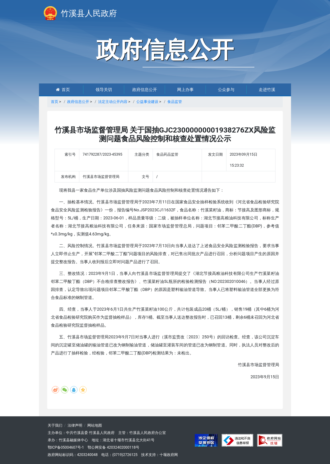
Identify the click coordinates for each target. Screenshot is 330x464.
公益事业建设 (147, 101)
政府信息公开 (144, 89)
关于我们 (55, 425)
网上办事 (185, 89)
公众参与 (226, 89)
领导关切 (104, 89)
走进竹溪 (267, 89)
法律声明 (75, 425)
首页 (63, 89)
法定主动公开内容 (112, 101)
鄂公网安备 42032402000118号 (113, 447)
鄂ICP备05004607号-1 (66, 447)
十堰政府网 (169, 455)
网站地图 (94, 425)
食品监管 (174, 101)
